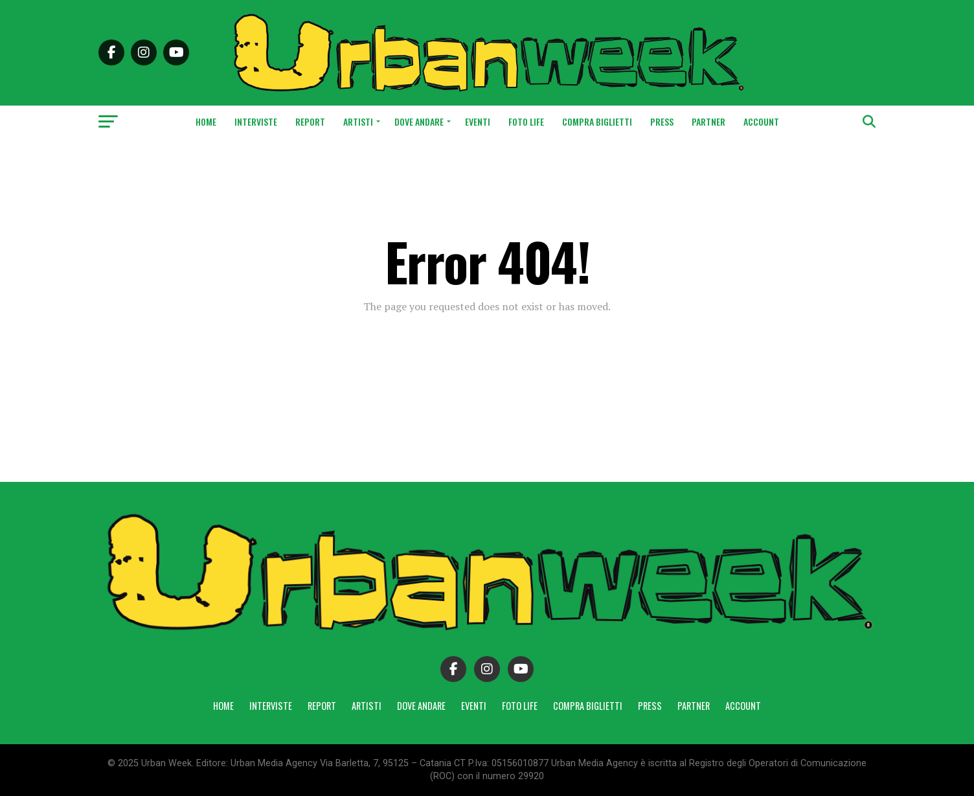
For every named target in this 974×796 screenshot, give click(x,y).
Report (310, 121)
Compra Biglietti (597, 121)
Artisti (358, 121)
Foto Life (526, 121)
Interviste (255, 121)
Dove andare (419, 121)
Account (761, 121)
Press (662, 121)
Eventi (477, 121)
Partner (708, 121)
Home (206, 121)
